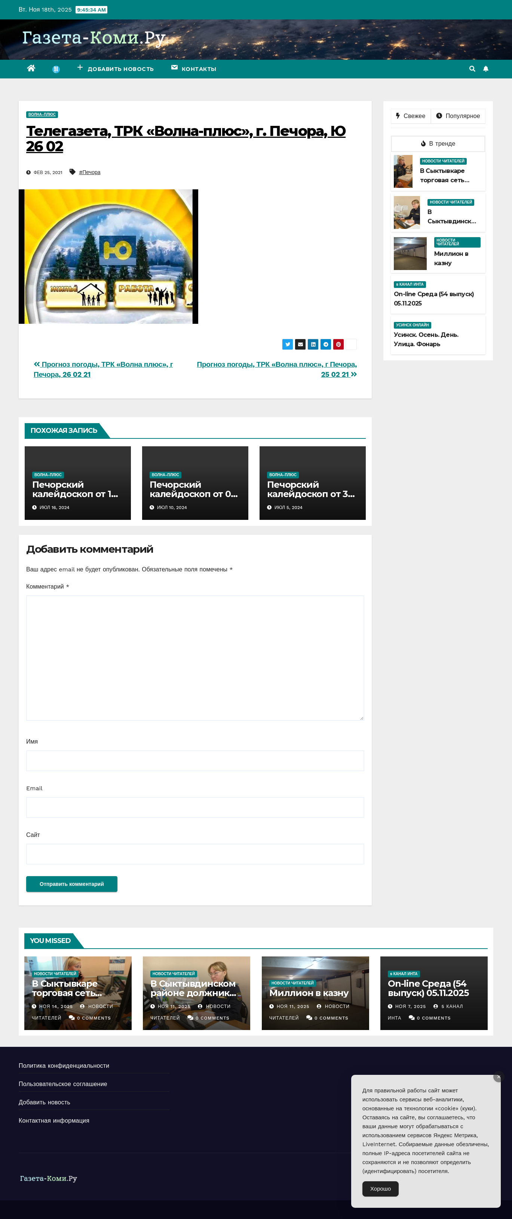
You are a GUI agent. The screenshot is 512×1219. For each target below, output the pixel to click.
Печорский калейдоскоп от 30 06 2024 (310, 494)
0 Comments (94, 1018)
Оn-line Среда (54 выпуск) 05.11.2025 (428, 988)
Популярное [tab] (458, 116)
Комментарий (47, 586)
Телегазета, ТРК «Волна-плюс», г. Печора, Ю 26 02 (186, 138)
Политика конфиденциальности (64, 1065)
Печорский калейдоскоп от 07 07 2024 (193, 494)
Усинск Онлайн (412, 325)
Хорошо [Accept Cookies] (380, 1188)
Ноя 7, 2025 (410, 1006)
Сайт (33, 834)
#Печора (90, 172)
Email (34, 788)
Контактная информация (54, 1120)
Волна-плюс (42, 114)
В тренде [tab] (438, 143)
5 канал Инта (410, 284)
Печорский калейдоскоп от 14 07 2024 (74, 494)
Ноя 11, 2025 (174, 1006)
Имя (32, 741)
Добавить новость (44, 1102)
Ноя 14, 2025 (56, 1006)
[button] (472, 68)
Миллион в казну (309, 992)
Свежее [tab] (410, 116)
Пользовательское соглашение (63, 1084)
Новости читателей (443, 161)
